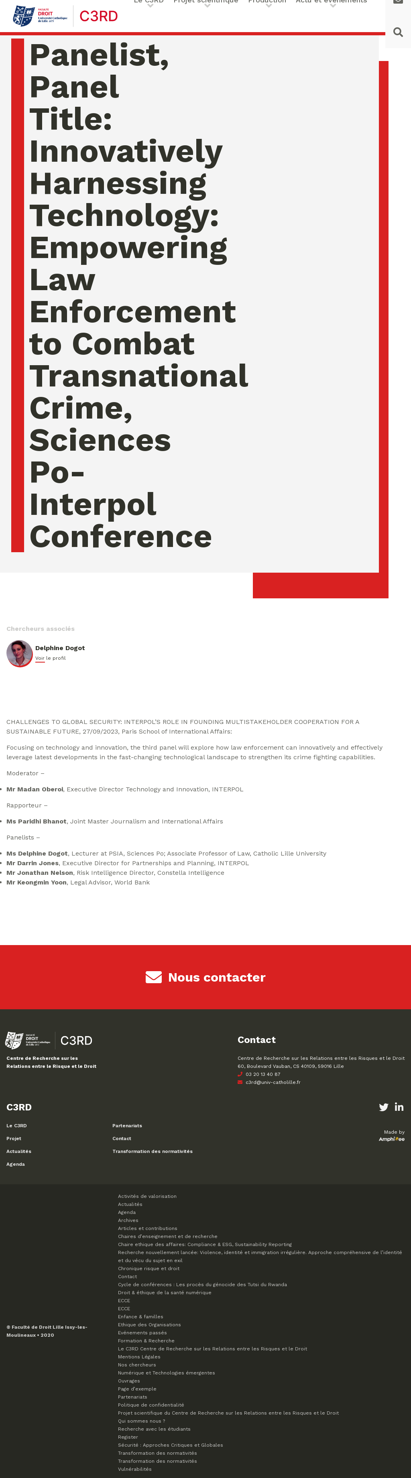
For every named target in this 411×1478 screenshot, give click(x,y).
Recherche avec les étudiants (154, 1429)
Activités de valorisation (147, 1196)
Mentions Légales (139, 1357)
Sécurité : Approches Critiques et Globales (170, 1445)
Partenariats (127, 1125)
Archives (128, 1220)
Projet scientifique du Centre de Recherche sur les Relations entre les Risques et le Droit (228, 1413)
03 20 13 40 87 (259, 1074)
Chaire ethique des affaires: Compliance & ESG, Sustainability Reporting (205, 1244)
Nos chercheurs (137, 1365)
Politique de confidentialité (151, 1405)
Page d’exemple (137, 1389)
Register (128, 1437)
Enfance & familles (140, 1316)
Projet (13, 1138)
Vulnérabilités (135, 1469)
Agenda (15, 1164)
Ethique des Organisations (149, 1325)
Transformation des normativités (152, 1151)
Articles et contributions (147, 1228)
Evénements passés (142, 1333)
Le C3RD (16, 1125)
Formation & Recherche (146, 1341)
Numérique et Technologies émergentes (166, 1373)
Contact (121, 1138)
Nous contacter (206, 977)
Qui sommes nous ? (141, 1421)
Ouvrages (129, 1381)
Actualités (18, 1151)
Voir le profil (50, 658)
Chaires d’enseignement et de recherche (168, 1236)
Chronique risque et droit (148, 1268)
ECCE (124, 1300)
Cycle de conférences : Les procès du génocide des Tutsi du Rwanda (202, 1284)
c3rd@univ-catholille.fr (269, 1082)
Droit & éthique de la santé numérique (165, 1292)
